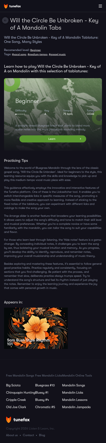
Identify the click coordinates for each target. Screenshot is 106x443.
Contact (28, 435)
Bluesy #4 (42, 400)
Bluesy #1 (41, 392)
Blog (42, 435)
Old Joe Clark (16, 407)
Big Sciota (13, 385)
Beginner (35, 50)
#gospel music (57, 54)
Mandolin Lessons (74, 400)
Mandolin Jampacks (76, 407)
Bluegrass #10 (45, 385)
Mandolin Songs (73, 385)
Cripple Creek (16, 400)
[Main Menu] (100, 6)
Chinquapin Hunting (20, 392)
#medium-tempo (37, 54)
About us (12, 435)
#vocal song (19, 54)
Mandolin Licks (72, 392)
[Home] (16, 6)
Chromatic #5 (45, 407)
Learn (51, 138)
